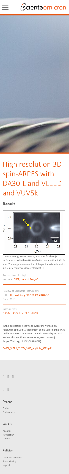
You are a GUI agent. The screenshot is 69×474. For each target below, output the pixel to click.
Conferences (9, 412)
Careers (6, 438)
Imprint (6, 465)
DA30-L (7, 313)
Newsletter (8, 435)
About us (7, 431)
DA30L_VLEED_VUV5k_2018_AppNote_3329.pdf (27, 348)
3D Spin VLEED (20, 313)
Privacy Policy (9, 461)
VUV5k (34, 313)
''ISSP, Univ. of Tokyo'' (25, 279)
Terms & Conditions (12, 457)
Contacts (7, 408)
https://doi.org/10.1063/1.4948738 (29, 295)
